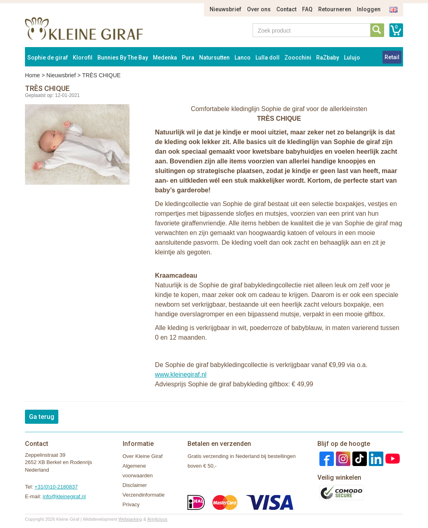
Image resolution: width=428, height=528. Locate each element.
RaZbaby (327, 57)
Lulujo (352, 57)
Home (32, 75)
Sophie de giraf (47, 57)
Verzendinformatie (144, 495)
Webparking (130, 519)
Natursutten (214, 57)
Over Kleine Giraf (143, 456)
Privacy (131, 504)
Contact (286, 9)
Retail (392, 57)
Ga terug (41, 417)
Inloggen (369, 9)
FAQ (307, 9)
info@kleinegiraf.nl (64, 496)
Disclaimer (135, 485)
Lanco (243, 57)
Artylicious (157, 519)
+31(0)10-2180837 (56, 487)
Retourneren (334, 9)
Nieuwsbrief (225, 9)
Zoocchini (297, 57)
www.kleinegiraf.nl (180, 374)
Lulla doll (267, 57)
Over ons (259, 9)
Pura (188, 57)
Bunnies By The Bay (122, 57)
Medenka (165, 57)
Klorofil (83, 57)
